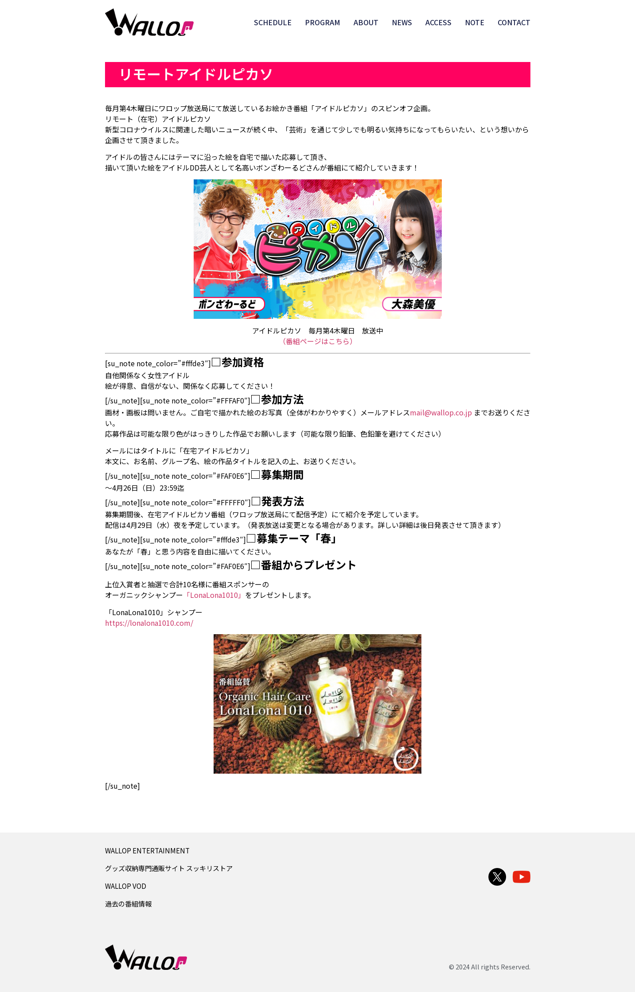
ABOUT (366, 22)
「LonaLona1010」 (214, 594)
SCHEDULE (273, 22)
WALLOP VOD (125, 885)
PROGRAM (322, 22)
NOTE (474, 22)
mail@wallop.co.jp (441, 412)
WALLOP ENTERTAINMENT (147, 850)
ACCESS (438, 22)
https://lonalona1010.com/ (149, 622)
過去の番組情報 (128, 903)
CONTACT (514, 22)
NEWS (402, 22)
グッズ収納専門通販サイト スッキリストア (169, 868)
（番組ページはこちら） (318, 341)
